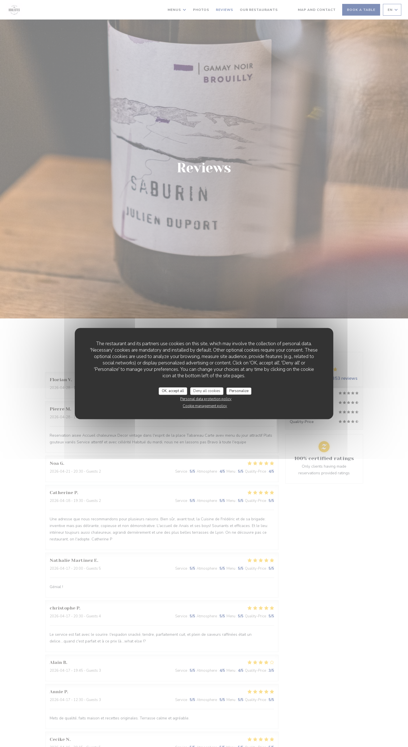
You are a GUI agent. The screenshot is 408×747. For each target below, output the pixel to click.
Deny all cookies (206, 390)
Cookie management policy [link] (205, 405)
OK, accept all (173, 390)
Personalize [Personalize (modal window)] (238, 390)
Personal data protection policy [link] (205, 399)
